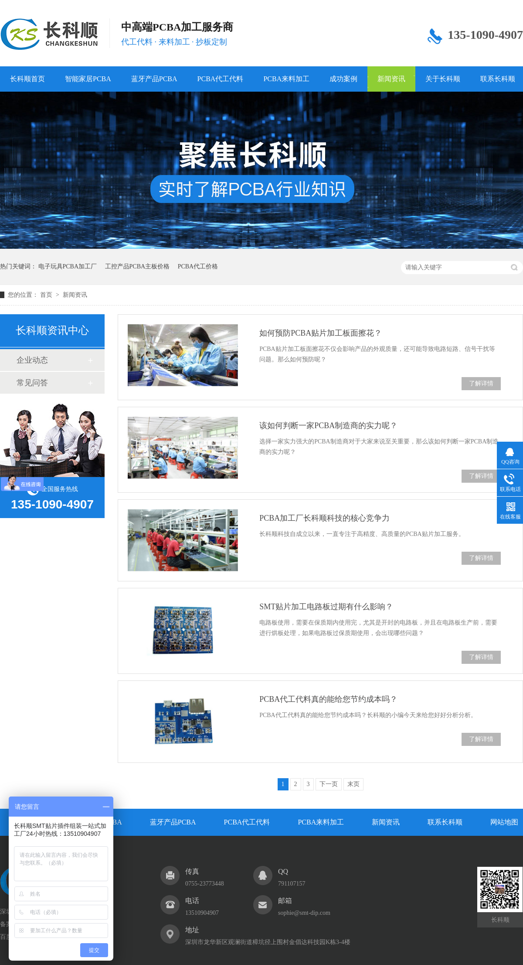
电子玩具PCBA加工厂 (67, 266)
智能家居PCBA (88, 78)
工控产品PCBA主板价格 (137, 266)
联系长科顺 (445, 822)
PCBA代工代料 (220, 78)
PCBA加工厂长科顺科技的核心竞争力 (324, 518)
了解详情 (481, 383)
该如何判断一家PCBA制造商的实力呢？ (328, 425)
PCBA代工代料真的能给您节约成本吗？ (328, 699)
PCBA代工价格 (198, 266)
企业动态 (32, 360)
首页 (47, 295)
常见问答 (32, 382)
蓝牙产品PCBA (154, 78)
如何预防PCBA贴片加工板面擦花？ (320, 333)
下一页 (328, 784)
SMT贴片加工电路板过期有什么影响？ (326, 606)
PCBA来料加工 (286, 78)
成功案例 (343, 78)
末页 (353, 784)
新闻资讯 (391, 78)
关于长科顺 (442, 78)
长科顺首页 (27, 78)
